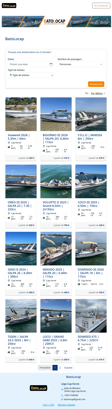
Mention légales (66, 405)
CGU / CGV (48, 405)
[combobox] (31, 75)
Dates (11, 59)
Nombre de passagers (70, 59)
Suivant (68, 367)
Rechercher (96, 84)
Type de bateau (16, 70)
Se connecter (101, 5)
